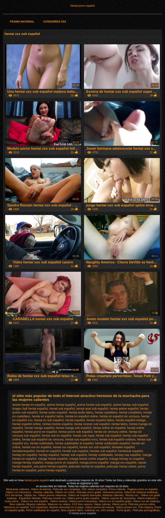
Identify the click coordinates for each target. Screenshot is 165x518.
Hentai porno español (82, 5)
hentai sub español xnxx (81, 439)
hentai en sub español (49, 420)
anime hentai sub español (94, 404)
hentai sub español (108, 435)
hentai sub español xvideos (117, 439)
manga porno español (93, 462)
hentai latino (119, 424)
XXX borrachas (13, 495)
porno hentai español (52, 470)
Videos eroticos (59, 501)
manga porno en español (61, 462)
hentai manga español (39, 428)
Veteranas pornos (112, 492)
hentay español (49, 455)
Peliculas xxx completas (66, 489)
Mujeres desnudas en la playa (66, 507)
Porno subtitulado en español (42, 510)
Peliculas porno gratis (88, 492)
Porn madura (145, 507)
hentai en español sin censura (119, 416)
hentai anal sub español (92, 408)
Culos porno (12, 501)
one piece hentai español (50, 466)
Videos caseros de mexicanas (118, 498)
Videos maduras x (147, 498)
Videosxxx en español (16, 507)
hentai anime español (124, 408)
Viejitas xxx (30, 495)
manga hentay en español (126, 458)
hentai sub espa (83, 435)
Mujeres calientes (36, 504)
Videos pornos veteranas (52, 495)
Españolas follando (30, 498)
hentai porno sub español (75, 431)
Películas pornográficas (146, 510)
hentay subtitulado (101, 455)
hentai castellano (106, 412)
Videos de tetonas (41, 489)
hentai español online (26, 424)
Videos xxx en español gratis (115, 501)
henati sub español (62, 408)
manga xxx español (123, 462)
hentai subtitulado (41, 443)
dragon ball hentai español (30, 408)
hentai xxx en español (36, 447)
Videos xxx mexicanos (19, 492)
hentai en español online (81, 416)
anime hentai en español (28, 404)
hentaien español (123, 447)
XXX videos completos (94, 489)
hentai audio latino (81, 412)
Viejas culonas (102, 504)
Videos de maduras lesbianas (141, 492)
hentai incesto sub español (92, 424)
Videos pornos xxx (126, 507)
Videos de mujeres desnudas (84, 495)
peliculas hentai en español (87, 466)
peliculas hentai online (121, 466)
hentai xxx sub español (94, 447)
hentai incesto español (57, 424)
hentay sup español (128, 455)
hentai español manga (130, 420)
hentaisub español (130, 451)
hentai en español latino (48, 416)
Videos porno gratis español (83, 498)
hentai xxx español (65, 447)
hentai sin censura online (110, 431)
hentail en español (48, 451)
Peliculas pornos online (141, 504)
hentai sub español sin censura (43, 439)
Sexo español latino (72, 510)
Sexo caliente (17, 504)
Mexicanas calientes (17, 489)
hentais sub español (103, 451)
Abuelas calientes (43, 492)
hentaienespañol (23, 451)
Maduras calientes (112, 495)
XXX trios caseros (82, 504)
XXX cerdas (108, 510)
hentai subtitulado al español (74, 443)
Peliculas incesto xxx (54, 498)
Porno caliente (117, 489)
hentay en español (24, 455)
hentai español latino (100, 420)
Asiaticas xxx (91, 510)
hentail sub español (75, 451)
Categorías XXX (54, 21)
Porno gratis (124, 510)
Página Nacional (22, 21)
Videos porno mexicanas (83, 501)
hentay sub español (74, 455)
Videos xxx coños (65, 492)
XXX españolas (39, 507)
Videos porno (119, 504)
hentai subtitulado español (112, 443)
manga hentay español (27, 462)
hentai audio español (53, 412)
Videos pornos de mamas (99, 507)
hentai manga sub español (73, 428)
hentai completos (130, 412)
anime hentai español (61, 404)
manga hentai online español (88, 458)
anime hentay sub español (130, 404)
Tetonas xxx (132, 495)
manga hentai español (52, 458)
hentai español (75, 420)
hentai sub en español (56, 435)
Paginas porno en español (142, 489)
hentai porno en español (40, 431)
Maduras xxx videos (59, 504)
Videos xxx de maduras (146, 501)
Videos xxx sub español (35, 501)
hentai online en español (109, 428)
